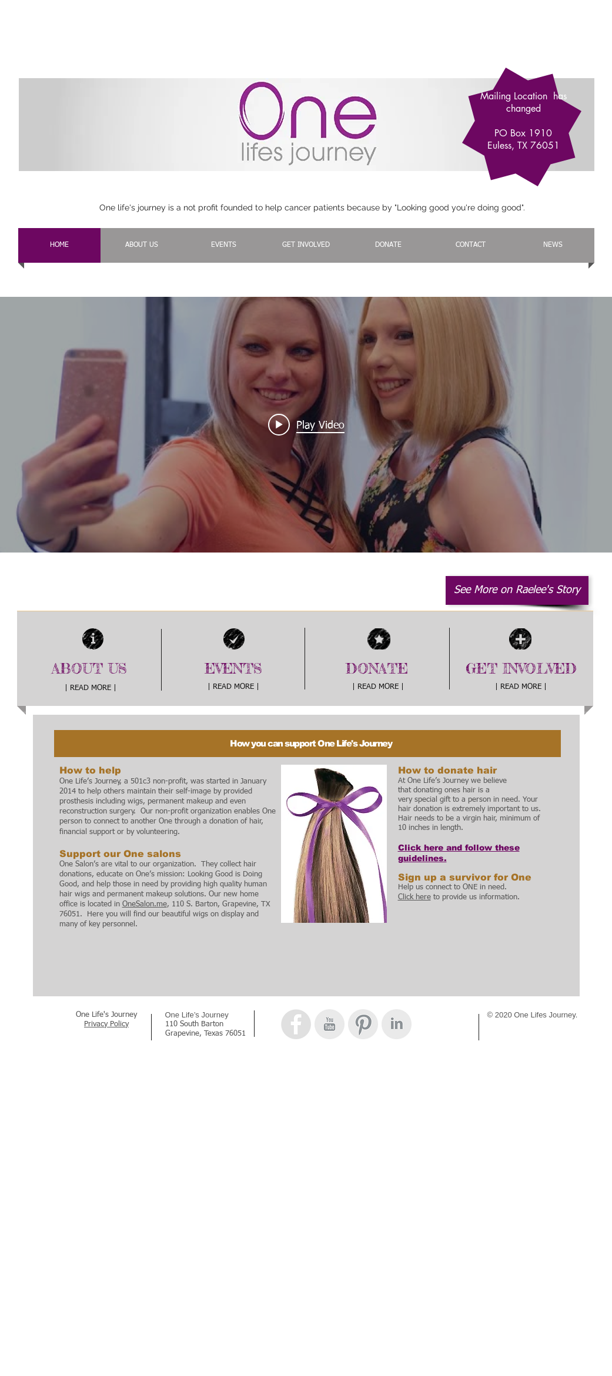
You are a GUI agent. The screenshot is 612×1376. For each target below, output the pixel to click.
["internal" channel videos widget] (306, 425)
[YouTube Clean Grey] (330, 1024)
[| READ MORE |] (90, 689)
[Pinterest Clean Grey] (363, 1024)
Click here (414, 897)
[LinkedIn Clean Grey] (397, 1024)
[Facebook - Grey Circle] (296, 1024)
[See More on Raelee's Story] (517, 590)
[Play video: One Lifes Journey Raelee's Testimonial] (306, 425)
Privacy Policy (106, 1024)
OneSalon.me (144, 904)
